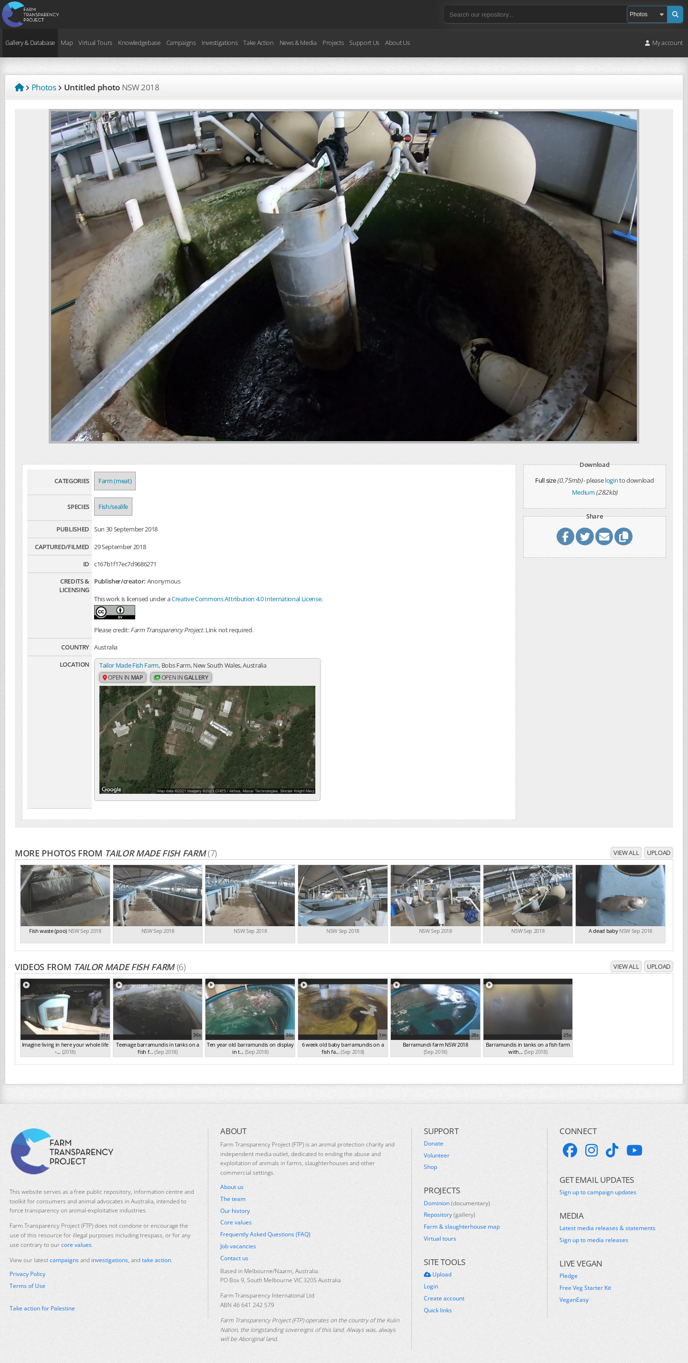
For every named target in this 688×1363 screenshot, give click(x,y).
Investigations (219, 42)
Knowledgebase (139, 42)
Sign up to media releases (593, 1230)
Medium (583, 492)
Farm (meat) (114, 480)
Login (431, 1277)
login (611, 480)
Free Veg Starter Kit (585, 1278)
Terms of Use (27, 1276)
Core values (236, 1213)
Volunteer (437, 1146)
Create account (444, 1289)
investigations (109, 1250)
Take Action (258, 42)
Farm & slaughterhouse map (462, 1217)
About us (232, 1177)
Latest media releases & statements (607, 1219)
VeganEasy (574, 1290)
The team (233, 1189)
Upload (658, 843)
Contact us (234, 1249)
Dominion (457, 1194)
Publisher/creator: (120, 581)
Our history (235, 1201)
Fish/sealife (113, 506)
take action (156, 1250)
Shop (430, 1158)
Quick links (438, 1301)
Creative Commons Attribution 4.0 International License (246, 599)
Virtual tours (440, 1229)
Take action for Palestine (42, 1299)
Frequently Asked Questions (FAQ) (265, 1225)
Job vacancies (238, 1237)
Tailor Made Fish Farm (129, 665)
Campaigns (181, 42)
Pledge (568, 1267)
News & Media (298, 42)
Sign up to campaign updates (597, 1183)
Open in (123, 678)
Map (67, 42)
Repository (449, 1206)
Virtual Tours (95, 42)
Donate (433, 1134)
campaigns (64, 1250)
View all (626, 843)
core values (76, 1235)
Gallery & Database (30, 42)
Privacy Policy (27, 1265)
